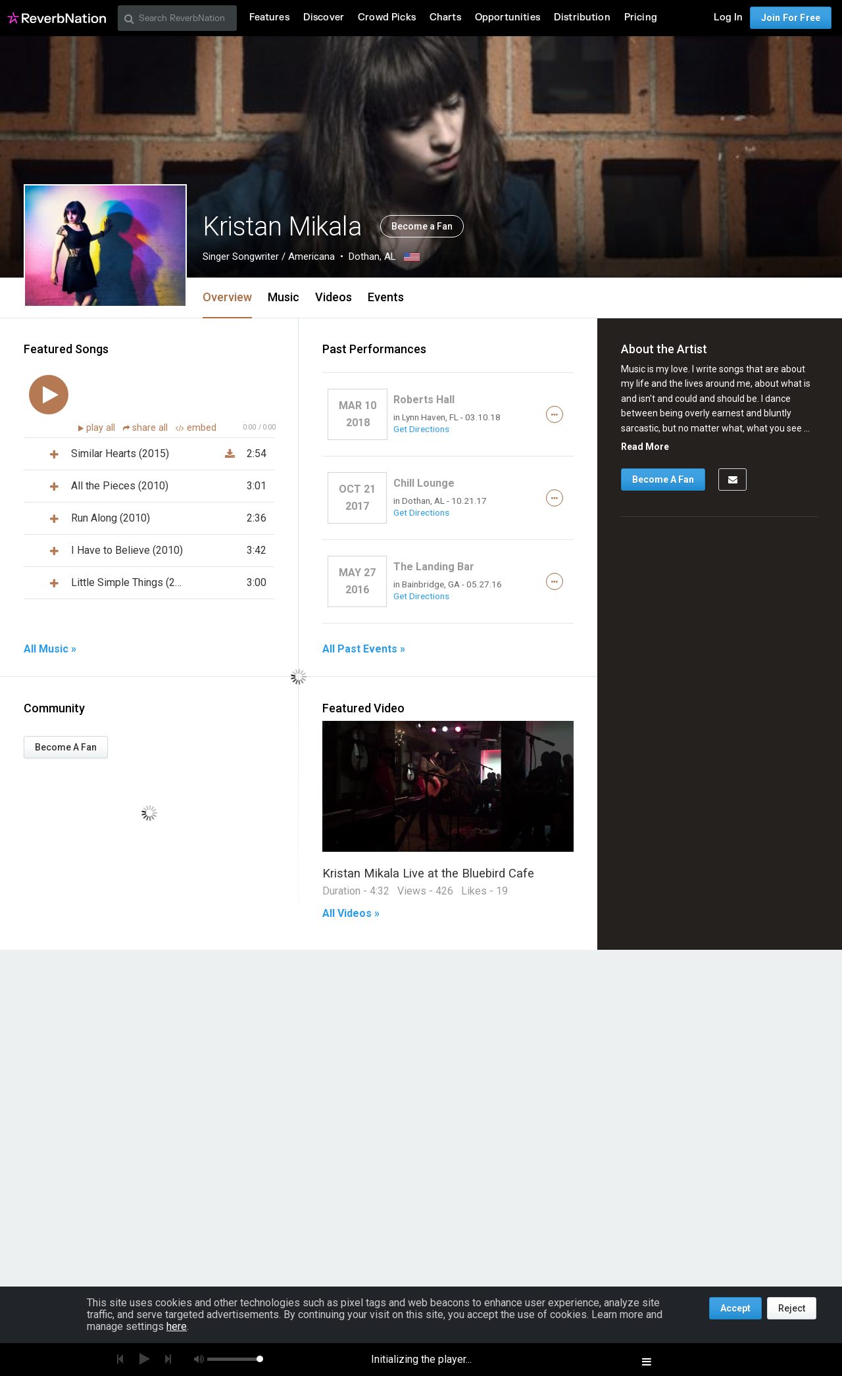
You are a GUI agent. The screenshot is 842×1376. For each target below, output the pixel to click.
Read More (645, 446)
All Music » (50, 649)
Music (283, 297)
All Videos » (351, 914)
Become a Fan (422, 226)
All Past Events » (363, 649)
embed (196, 427)
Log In (728, 17)
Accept (735, 1308)
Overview (227, 297)
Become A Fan (66, 747)
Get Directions (421, 429)
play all (102, 427)
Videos (333, 297)
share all (146, 427)
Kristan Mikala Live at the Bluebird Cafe (428, 873)
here (176, 1326)
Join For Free (790, 17)
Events (386, 297)
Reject (791, 1308)
